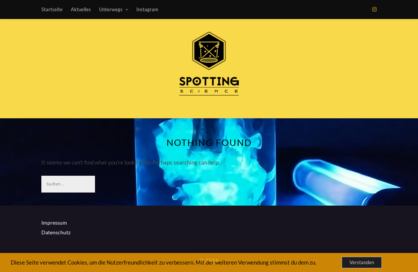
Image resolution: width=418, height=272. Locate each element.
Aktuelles (81, 9)
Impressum (54, 222)
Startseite (52, 9)
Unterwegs (111, 9)
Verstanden (361, 262)
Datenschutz (55, 232)
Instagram (147, 9)
